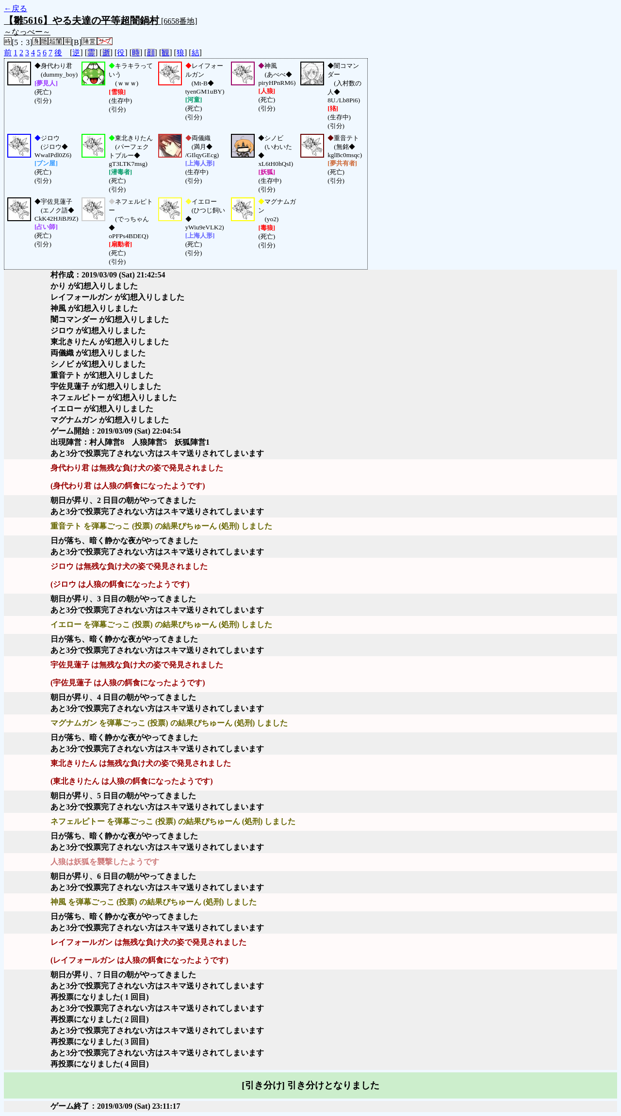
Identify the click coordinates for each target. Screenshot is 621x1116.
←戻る (15, 8)
